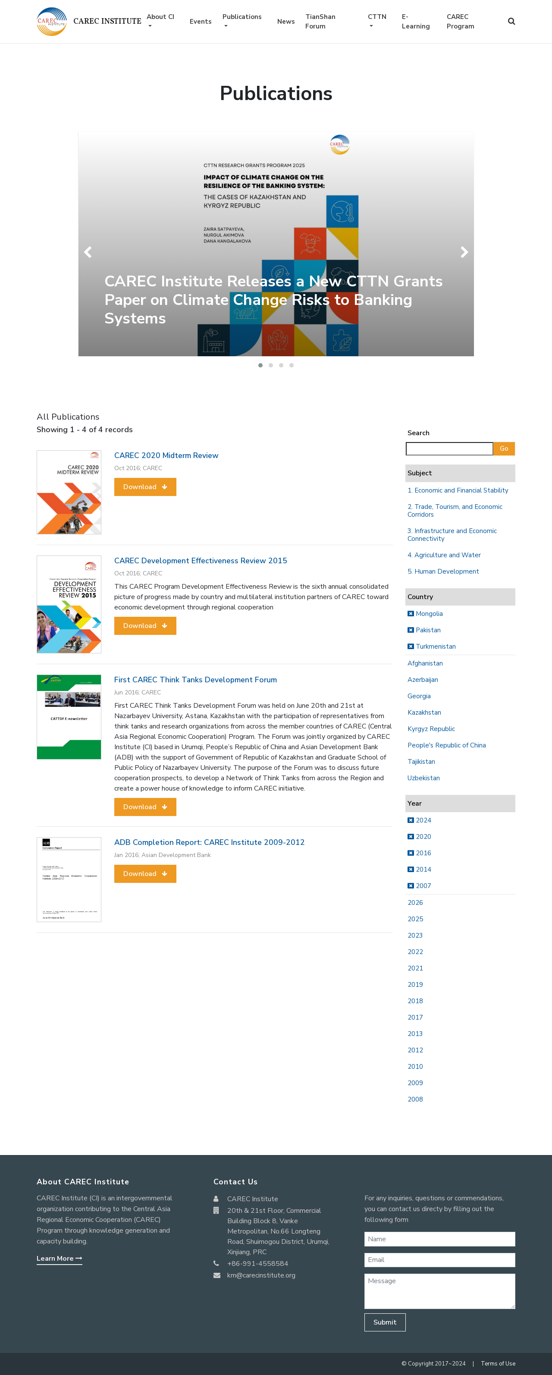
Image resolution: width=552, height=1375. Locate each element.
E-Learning (416, 22)
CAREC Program (460, 22)
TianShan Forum (320, 22)
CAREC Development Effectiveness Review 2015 (200, 561)
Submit (385, 1322)
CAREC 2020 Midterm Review (166, 455)
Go (504, 448)
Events (201, 21)
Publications (242, 17)
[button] (260, 365)
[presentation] (89, 252)
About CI (160, 17)
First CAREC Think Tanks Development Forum (195, 680)
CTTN (377, 17)
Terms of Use (498, 1364)
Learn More (59, 1258)
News (286, 21)
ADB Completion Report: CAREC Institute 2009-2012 (209, 842)
